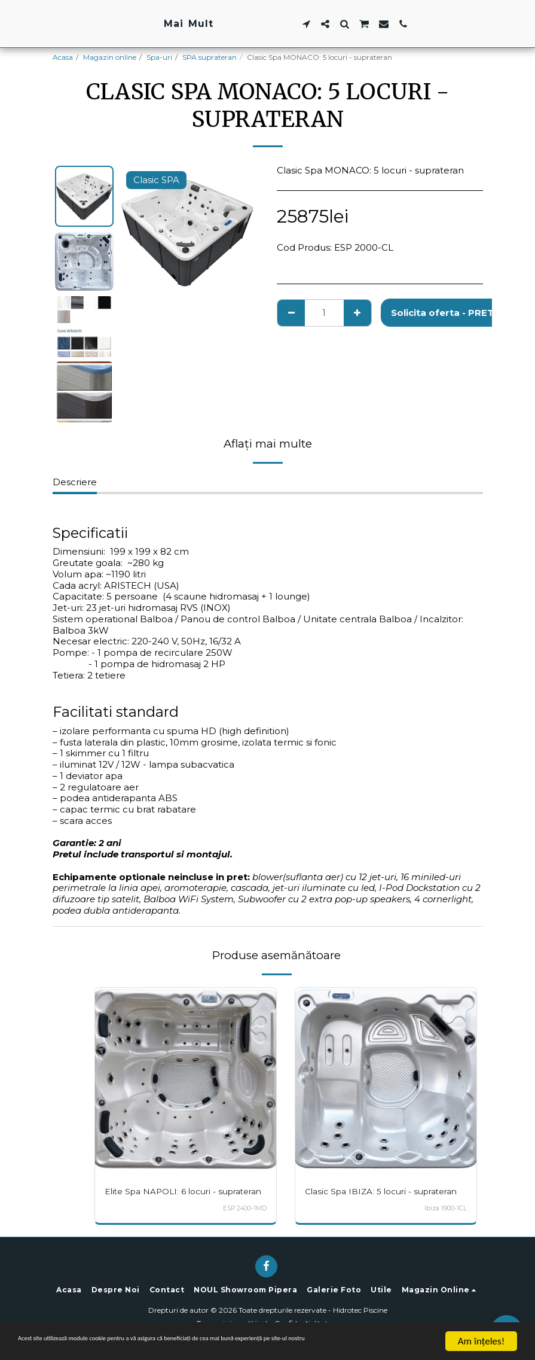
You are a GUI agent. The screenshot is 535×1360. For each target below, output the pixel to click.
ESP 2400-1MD (244, 1219)
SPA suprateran (209, 57)
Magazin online (109, 57)
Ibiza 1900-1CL (445, 1208)
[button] (380, 24)
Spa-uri (159, 57)
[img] (185, 1078)
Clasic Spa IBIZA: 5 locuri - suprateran (385, 1191)
